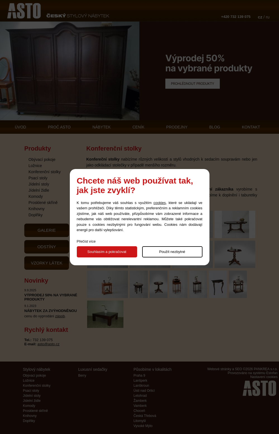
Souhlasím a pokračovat (106, 252)
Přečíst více (86, 241)
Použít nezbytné (172, 252)
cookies (159, 203)
